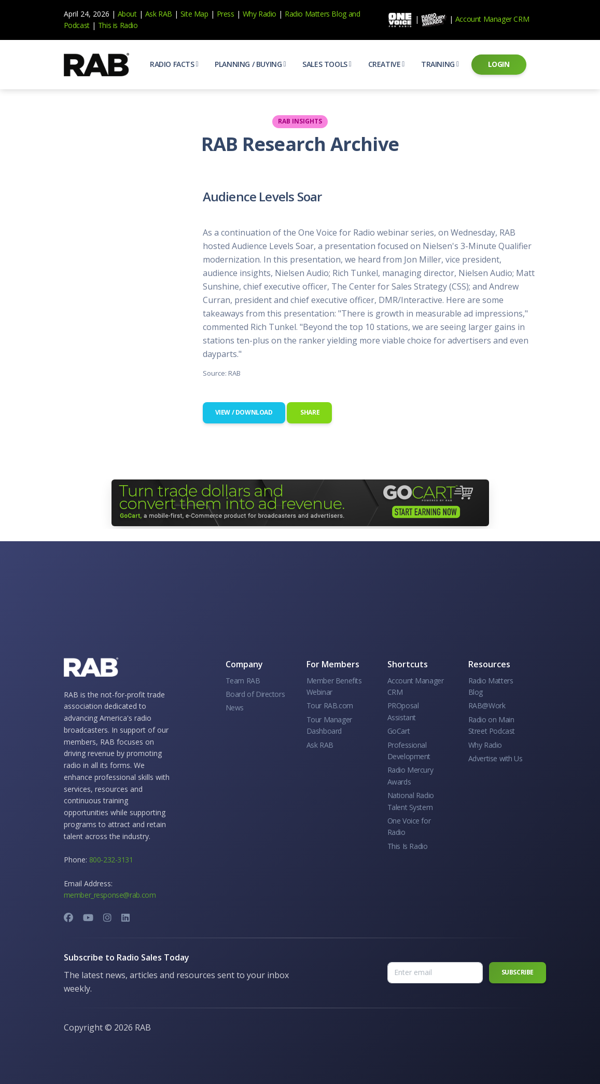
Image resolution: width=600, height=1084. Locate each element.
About (127, 14)
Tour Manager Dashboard (329, 725)
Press (225, 14)
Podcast (77, 25)
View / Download (244, 412)
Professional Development (409, 750)
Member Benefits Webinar (334, 686)
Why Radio (259, 14)
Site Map (194, 14)
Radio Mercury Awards (410, 775)
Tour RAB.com (329, 705)
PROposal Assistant (403, 711)
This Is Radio (407, 846)
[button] (174, 64)
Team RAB (243, 680)
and (354, 14)
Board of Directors (255, 694)
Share (309, 412)
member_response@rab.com (110, 895)
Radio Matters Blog (315, 14)
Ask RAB (158, 14)
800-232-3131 (111, 860)
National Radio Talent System (410, 801)
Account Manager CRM (492, 19)
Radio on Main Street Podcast (491, 725)
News (235, 707)
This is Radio (118, 25)
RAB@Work (487, 705)
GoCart (398, 731)
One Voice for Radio (409, 826)
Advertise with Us (495, 758)
